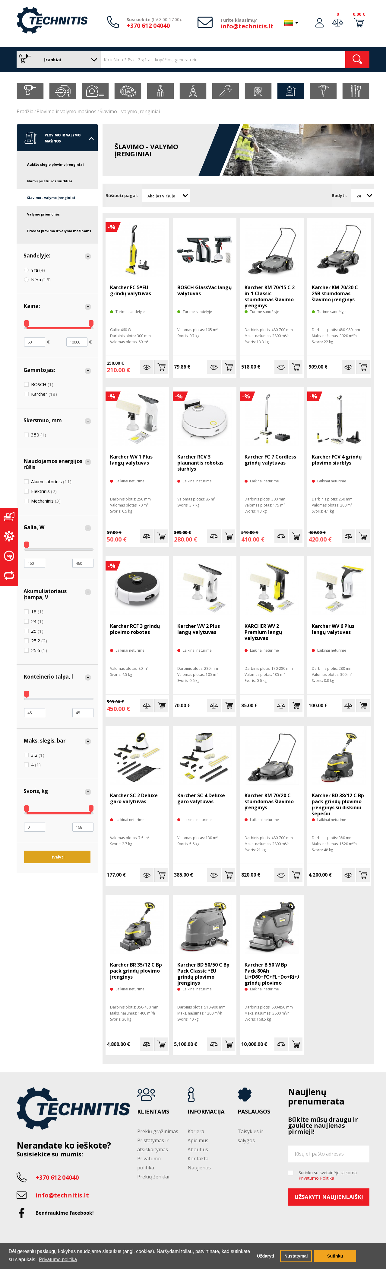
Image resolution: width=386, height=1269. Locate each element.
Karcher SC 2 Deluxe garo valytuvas (134, 798)
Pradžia (25, 111)
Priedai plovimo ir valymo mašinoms (59, 231)
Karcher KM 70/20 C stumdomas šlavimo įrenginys (269, 801)
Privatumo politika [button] (58, 1259)
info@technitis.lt (247, 26)
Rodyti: (339, 195)
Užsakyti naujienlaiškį (328, 1196)
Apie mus (198, 1140)
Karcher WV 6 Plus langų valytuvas (333, 629)
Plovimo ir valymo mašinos (66, 111)
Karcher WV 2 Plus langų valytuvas (198, 629)
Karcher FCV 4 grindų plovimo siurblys (337, 459)
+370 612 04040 (148, 25)
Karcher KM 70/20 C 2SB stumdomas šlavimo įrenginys (335, 293)
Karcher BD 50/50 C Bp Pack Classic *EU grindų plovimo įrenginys (203, 973)
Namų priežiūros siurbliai (49, 181)
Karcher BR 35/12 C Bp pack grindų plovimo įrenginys (136, 970)
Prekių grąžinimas (157, 1131)
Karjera (196, 1131)
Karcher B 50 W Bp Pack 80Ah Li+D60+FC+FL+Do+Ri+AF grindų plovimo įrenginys (272, 976)
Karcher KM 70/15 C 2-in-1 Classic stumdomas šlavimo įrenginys (270, 296)
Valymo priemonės (43, 214)
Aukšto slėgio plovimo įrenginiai (55, 164)
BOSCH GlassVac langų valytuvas (204, 290)
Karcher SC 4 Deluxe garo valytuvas (201, 798)
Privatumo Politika (316, 1178)
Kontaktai (199, 1158)
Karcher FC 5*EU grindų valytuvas (130, 290)
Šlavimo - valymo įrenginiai (130, 111)
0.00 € (359, 14)
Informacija (206, 1112)
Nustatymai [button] (296, 1256)
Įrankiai (57, 59)
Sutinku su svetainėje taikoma (328, 1175)
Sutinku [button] (335, 1256)
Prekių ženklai (153, 1176)
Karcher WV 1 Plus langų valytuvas (131, 459)
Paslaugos (254, 1112)
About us (198, 1149)
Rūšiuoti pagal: (122, 195)
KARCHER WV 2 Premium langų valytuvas (263, 632)
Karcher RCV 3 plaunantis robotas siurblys (200, 462)
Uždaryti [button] (265, 1256)
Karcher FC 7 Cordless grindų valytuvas (270, 459)
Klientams (153, 1112)
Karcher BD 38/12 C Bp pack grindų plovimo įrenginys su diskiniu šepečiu (338, 804)
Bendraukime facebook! (65, 1213)
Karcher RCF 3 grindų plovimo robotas (135, 629)
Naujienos (199, 1167)
